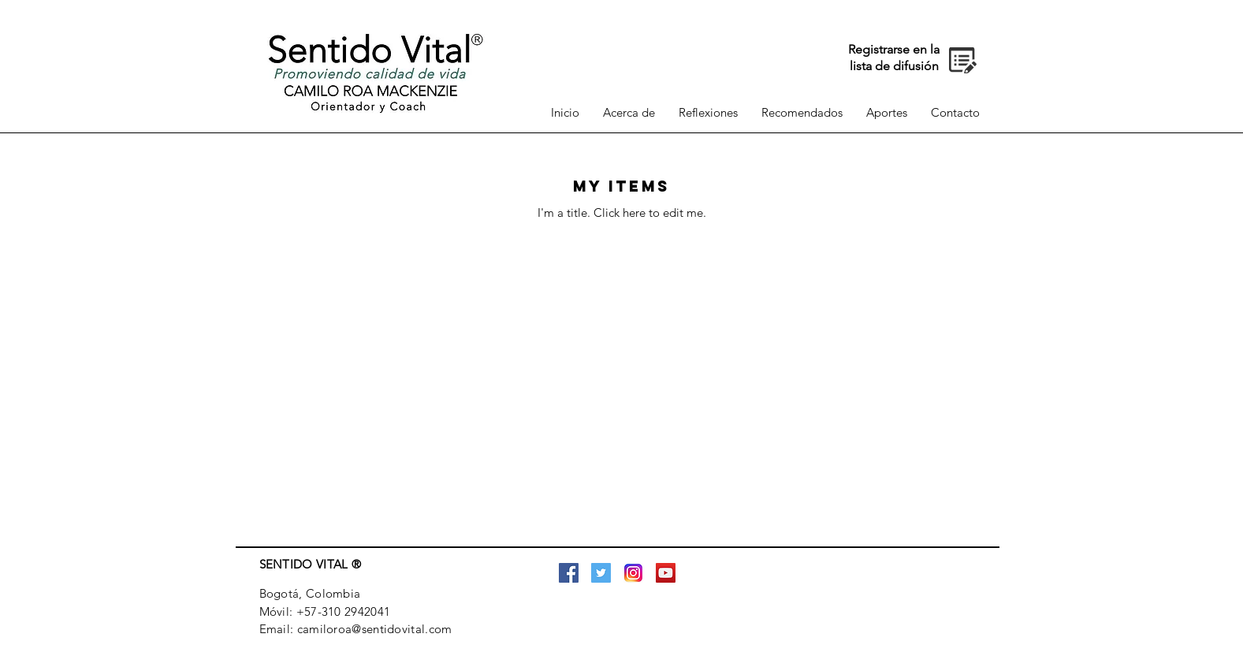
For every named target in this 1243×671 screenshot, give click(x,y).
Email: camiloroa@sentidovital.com (355, 628)
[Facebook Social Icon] (569, 573)
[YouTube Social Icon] (665, 573)
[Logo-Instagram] (633, 573)
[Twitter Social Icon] (601, 573)
